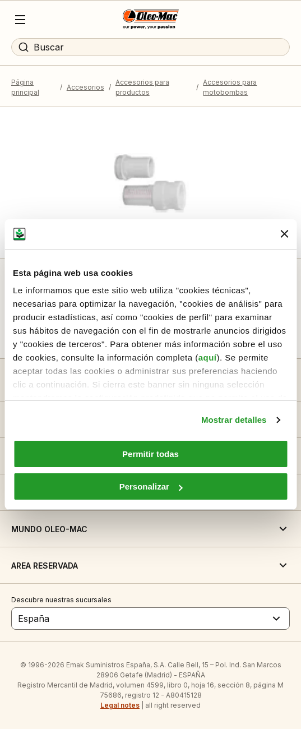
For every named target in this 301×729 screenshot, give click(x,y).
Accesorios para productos (142, 87)
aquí (207, 357)
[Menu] (20, 20)
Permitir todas (150, 454)
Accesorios (85, 87)
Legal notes (120, 705)
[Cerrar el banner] (284, 234)
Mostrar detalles (234, 420)
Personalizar (151, 486)
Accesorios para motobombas (230, 87)
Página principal (25, 87)
